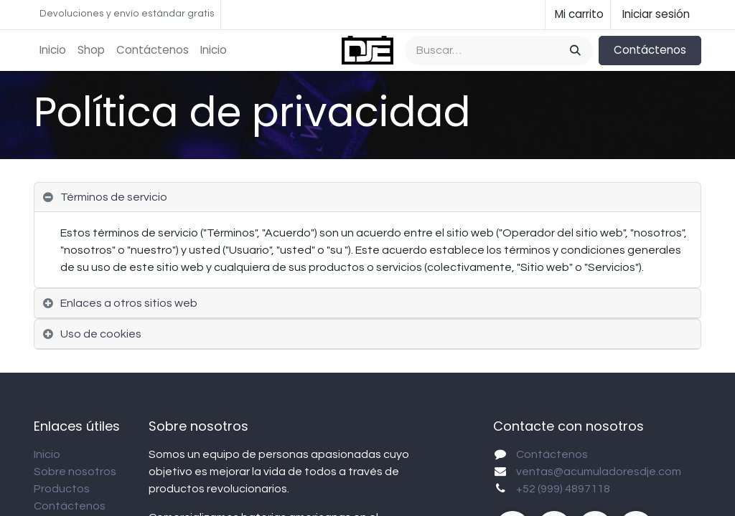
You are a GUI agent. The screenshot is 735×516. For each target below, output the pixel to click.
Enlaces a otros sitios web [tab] (128, 303)
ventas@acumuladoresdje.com (598, 471)
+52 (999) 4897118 (563, 488)
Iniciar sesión (656, 14)
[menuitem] (53, 50)
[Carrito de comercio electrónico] (578, 14)
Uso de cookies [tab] (100, 334)
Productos (62, 488)
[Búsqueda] (574, 50)
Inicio (47, 454)
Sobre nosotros (75, 471)
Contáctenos (650, 49)
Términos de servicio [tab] (113, 197)
